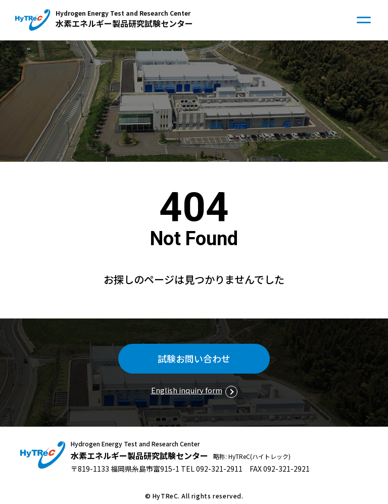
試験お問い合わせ (194, 358)
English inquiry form (186, 390)
